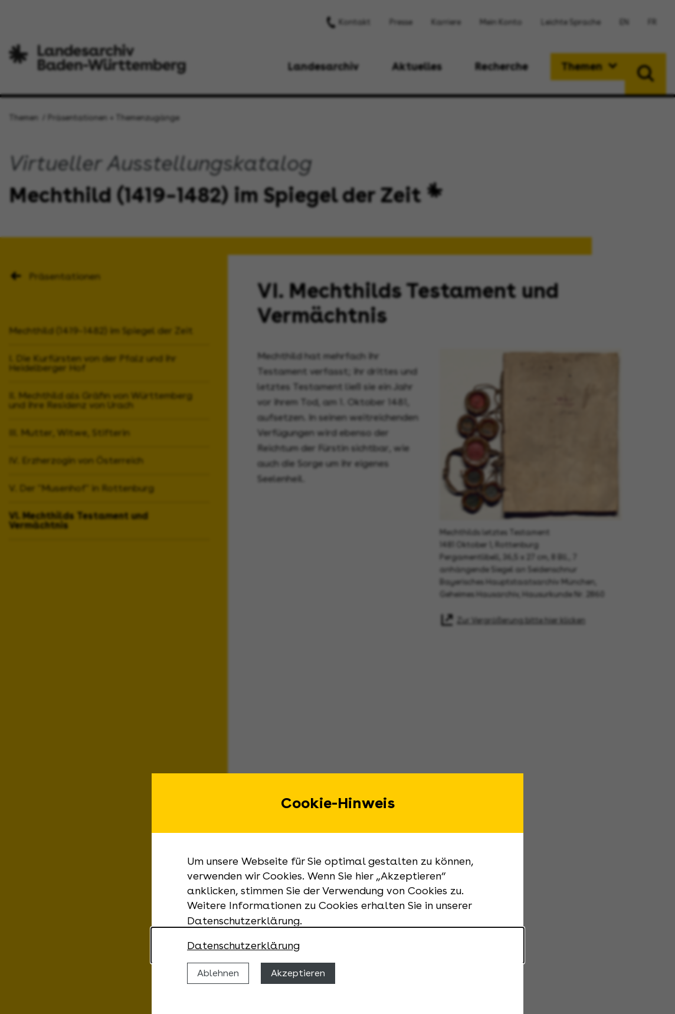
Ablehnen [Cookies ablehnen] (218, 973)
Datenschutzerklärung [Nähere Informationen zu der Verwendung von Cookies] (243, 945)
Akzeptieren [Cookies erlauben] (298, 973)
